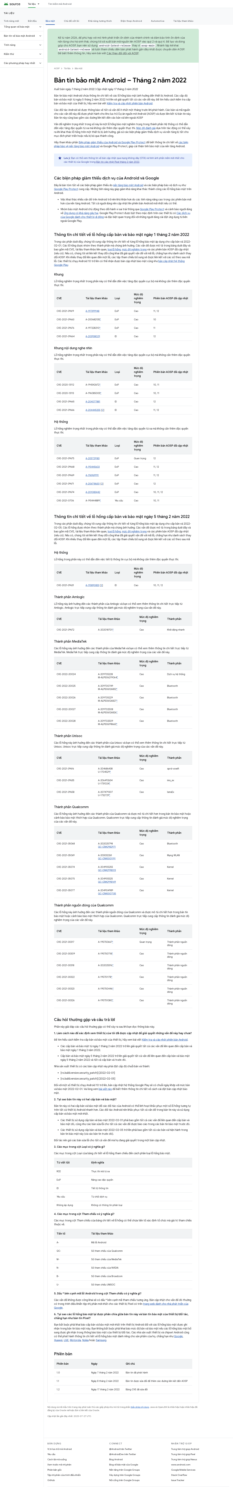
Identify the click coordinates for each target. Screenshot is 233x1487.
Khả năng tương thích (100, 20)
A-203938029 (93, 336)
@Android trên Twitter (120, 1449)
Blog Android (116, 1459)
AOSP (57, 68)
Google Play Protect (66, 189)
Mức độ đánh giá (145, 128)
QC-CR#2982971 (107, 846)
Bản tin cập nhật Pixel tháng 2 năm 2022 (117, 161)
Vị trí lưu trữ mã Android (59, 1449)
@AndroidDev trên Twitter (122, 1454)
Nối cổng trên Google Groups (124, 1480)
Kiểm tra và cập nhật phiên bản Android (129, 103)
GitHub (51, 1480)
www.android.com (180, 1464)
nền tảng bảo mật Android (128, 185)
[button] (19, 26)
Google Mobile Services (183, 1469)
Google (178, 1336)
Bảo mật (79, 68)
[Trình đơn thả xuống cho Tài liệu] (40, 4)
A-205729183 (93, 458)
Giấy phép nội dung (140, 1407)
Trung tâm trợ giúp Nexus (184, 1459)
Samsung (101, 1340)
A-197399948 (92, 311)
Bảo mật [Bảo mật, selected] (50, 20)
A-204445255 (93, 410)
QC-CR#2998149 (107, 881)
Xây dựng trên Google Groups (124, 1475)
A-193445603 (93, 466)
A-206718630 (93, 483)
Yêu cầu (51, 1454)
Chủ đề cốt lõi (71, 20)
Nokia (85, 1340)
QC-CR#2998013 (107, 870)
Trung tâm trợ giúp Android (185, 1449)
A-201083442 (93, 492)
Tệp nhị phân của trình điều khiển (64, 1475)
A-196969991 (92, 475)
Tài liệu (9, 13)
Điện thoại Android (131, 20)
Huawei (58, 1340)
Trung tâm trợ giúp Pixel (183, 1454)
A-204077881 (93, 401)
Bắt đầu (32, 20)
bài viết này (105, 1089)
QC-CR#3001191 (107, 858)
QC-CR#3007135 (107, 893)
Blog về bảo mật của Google (123, 1464)
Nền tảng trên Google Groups (124, 1469)
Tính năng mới (11, 20)
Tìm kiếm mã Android (60, 3)
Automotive (158, 20)
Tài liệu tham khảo (183, 20)
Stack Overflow (179, 1475)
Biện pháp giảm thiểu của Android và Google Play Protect (112, 142)
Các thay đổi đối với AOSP (122, 53)
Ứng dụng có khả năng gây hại (81, 213)
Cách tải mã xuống (57, 1459)
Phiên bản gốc (54, 1469)
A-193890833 (92, 585)
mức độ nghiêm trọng (134, 249)
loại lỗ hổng (114, 249)
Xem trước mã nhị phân (59, 1464)
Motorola (75, 1340)
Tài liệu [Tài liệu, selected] (32, 3)
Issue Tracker (177, 1480)
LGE (66, 1340)
